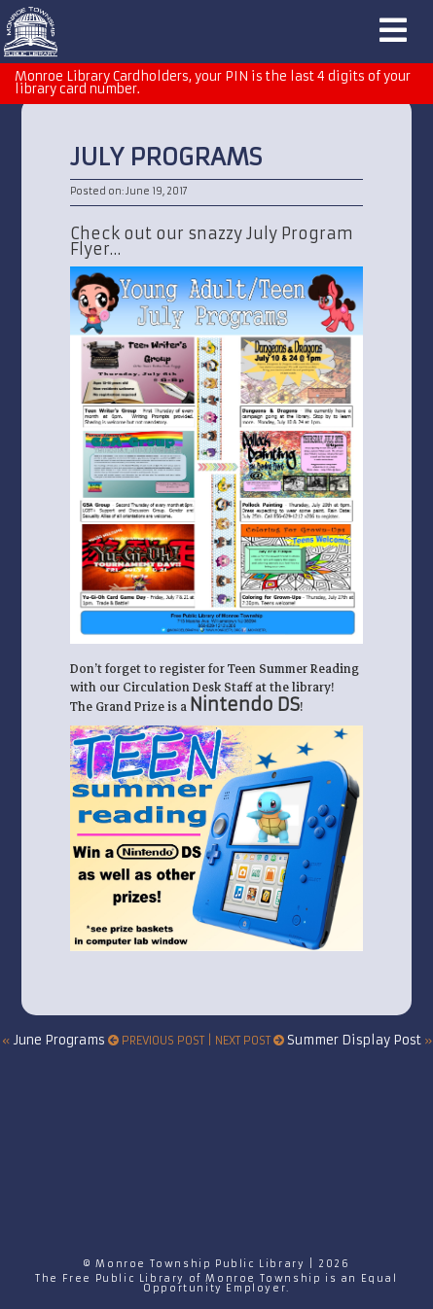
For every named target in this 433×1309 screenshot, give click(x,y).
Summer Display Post (354, 1040)
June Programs (59, 1040)
